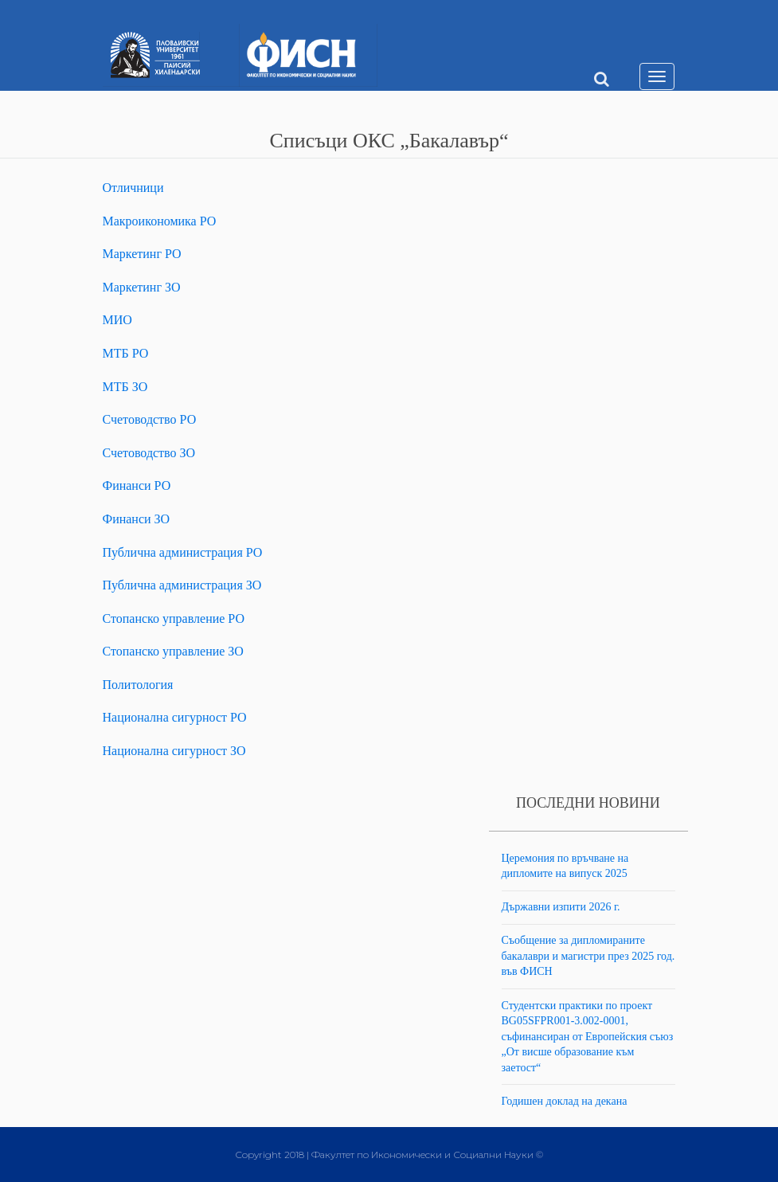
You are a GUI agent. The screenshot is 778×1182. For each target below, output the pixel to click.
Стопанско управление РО (174, 618)
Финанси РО (137, 485)
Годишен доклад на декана (564, 1101)
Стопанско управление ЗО (173, 651)
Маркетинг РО (142, 253)
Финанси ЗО (136, 519)
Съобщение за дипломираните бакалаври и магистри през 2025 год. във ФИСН (588, 955)
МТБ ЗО (125, 386)
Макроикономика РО (160, 221)
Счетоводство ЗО (149, 453)
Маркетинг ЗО (142, 287)
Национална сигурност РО (175, 717)
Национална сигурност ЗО (174, 750)
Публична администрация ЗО (182, 585)
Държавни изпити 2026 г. (561, 907)
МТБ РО (126, 353)
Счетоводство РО (150, 419)
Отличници (133, 187)
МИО (117, 320)
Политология (138, 684)
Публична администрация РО (183, 552)
